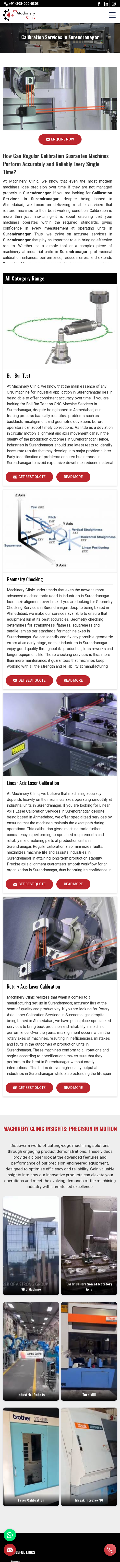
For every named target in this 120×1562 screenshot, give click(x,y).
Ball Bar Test (18, 375)
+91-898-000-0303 (21, 4)
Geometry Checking (25, 579)
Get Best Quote (33, 478)
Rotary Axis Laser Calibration (33, 986)
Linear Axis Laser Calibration (33, 783)
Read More (73, 478)
